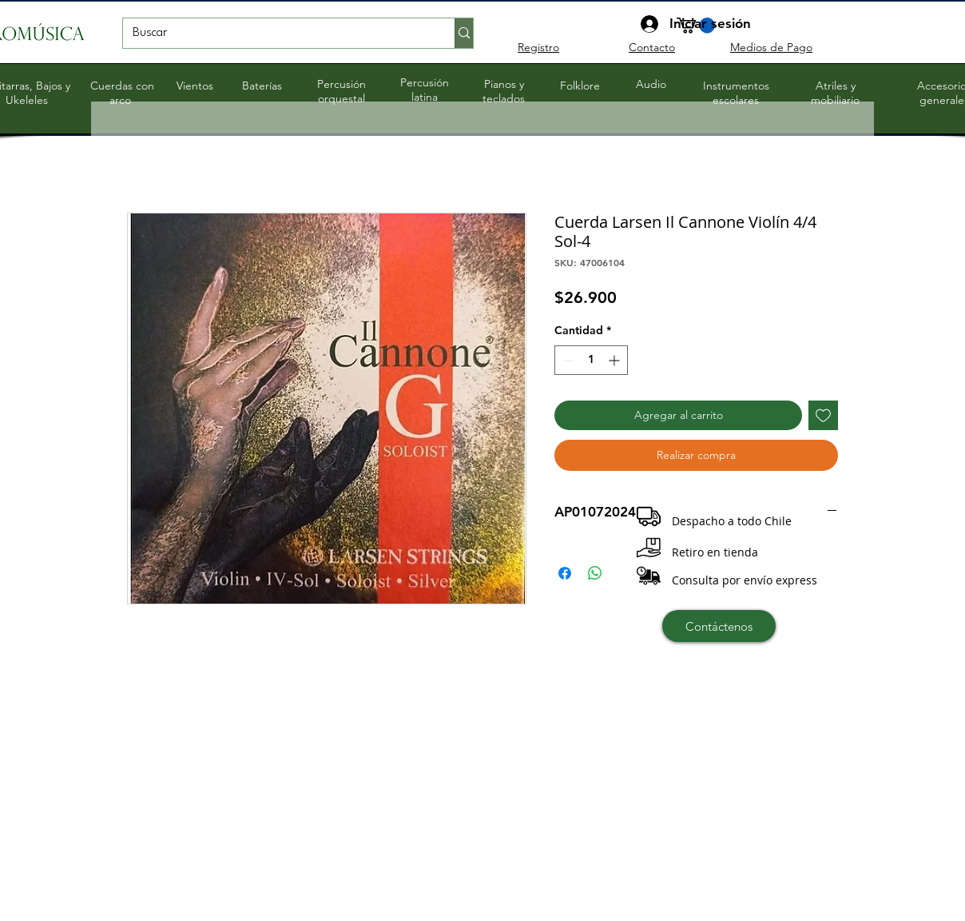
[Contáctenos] (719, 626)
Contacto (652, 47)
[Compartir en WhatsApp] (595, 573)
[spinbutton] (591, 360)
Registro (538, 47)
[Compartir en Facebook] (564, 573)
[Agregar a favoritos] (823, 415)
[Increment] (615, 360)
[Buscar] (277, 33)
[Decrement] (567, 360)
